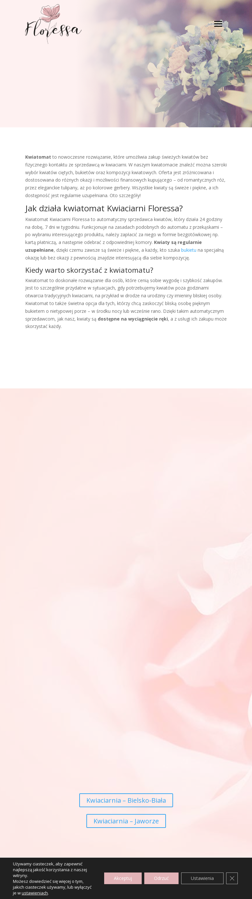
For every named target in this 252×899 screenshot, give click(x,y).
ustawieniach (35, 893)
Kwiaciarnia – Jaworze (126, 821)
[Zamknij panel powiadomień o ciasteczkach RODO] (232, 878)
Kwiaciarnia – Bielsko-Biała (126, 800)
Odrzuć (161, 878)
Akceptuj (123, 878)
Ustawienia (202, 878)
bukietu (188, 250)
